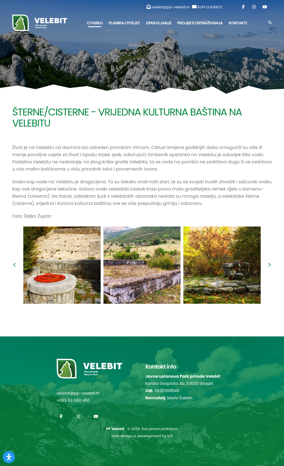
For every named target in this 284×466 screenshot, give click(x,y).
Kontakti (238, 23)
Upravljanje (158, 23)
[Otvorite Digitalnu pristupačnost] (9, 457)
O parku (95, 23)
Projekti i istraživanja (200, 23)
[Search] (270, 22)
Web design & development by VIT (142, 436)
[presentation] (15, 265)
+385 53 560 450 (73, 400)
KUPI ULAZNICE (210, 7)
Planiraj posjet (124, 23)
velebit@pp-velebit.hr (170, 7)
